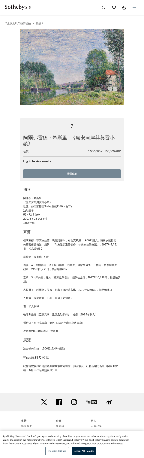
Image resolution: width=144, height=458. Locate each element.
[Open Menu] (134, 7)
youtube (91, 402)
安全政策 (96, 426)
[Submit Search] (104, 7)
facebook (59, 402)
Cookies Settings (57, 451)
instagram (74, 402)
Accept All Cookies (84, 451)
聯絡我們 (26, 426)
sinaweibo (109, 402)
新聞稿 (60, 426)
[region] (72, 444)
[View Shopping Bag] (124, 7)
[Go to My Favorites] (114, 7)
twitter (44, 402)
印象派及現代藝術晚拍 (17, 23)
